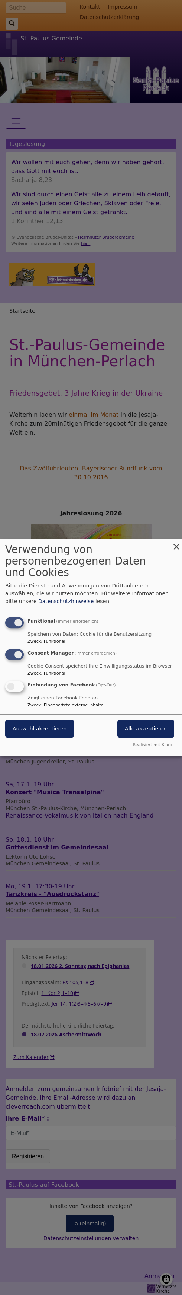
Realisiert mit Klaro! (153, 744)
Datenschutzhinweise (66, 601)
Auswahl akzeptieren (39, 729)
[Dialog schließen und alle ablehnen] (176, 543)
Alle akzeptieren (146, 729)
